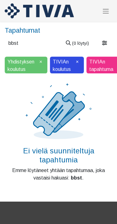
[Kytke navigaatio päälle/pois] (105, 11)
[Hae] (77, 43)
